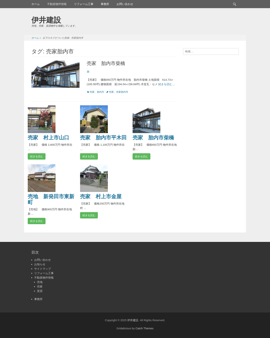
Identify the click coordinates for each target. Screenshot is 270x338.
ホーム (35, 4)
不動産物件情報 (57, 4)
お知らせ (39, 264)
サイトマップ (42, 268)
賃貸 (40, 290)
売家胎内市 (122, 92)
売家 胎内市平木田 (103, 137)
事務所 (105, 4)
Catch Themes (144, 328)
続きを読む (36, 156)
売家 (92, 92)
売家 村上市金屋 (101, 196)
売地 (40, 282)
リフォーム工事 (83, 4)
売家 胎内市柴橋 (106, 63)
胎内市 (100, 92)
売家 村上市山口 (48, 137)
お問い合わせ (125, 4)
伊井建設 (46, 20)
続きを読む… (166, 84)
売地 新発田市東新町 (51, 199)
